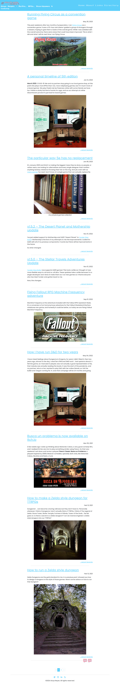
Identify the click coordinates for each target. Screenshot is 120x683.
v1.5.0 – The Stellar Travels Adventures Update (56, 261)
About (90, 5)
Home (81, 5)
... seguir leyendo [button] (86, 68)
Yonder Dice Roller (34, 270)
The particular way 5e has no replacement (60, 158)
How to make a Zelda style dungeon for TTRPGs (57, 500)
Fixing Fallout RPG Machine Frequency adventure (56, 294)
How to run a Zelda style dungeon (53, 570)
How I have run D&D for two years (52, 352)
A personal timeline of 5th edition (52, 76)
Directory (111, 5)
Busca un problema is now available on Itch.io (57, 438)
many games (32, 172)
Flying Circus (77, 25)
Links (99, 5)
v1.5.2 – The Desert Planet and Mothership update (58, 228)
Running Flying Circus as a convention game (56, 16)
